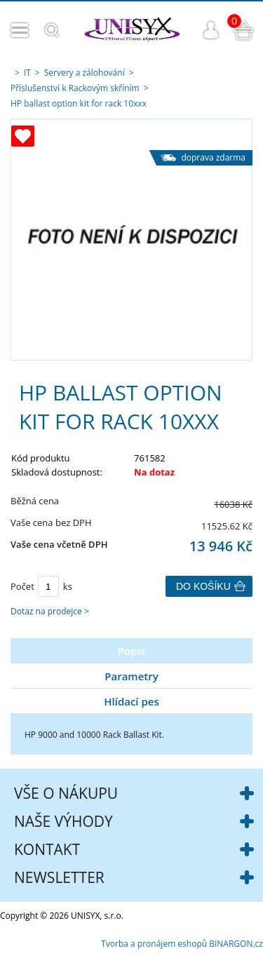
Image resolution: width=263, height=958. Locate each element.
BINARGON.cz (236, 944)
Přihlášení (211, 30)
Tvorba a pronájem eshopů (154, 944)
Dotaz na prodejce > (50, 611)
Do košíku (203, 586)
